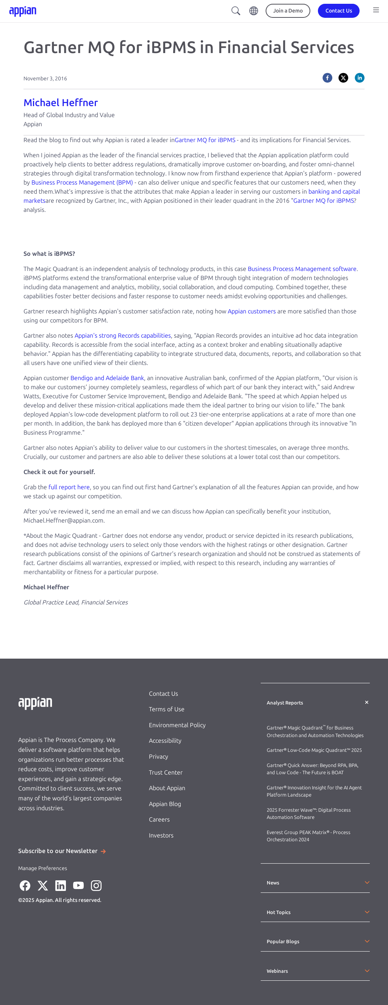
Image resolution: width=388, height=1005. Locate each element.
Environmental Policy (177, 725)
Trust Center (166, 772)
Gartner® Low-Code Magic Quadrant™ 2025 (315, 750)
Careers (159, 819)
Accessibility (165, 740)
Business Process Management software (302, 268)
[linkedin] (360, 78)
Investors (161, 835)
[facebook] (327, 78)
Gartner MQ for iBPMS (205, 140)
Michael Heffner (60, 103)
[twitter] (343, 78)
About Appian (167, 788)
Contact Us (163, 693)
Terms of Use (167, 709)
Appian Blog (165, 804)
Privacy (158, 756)
